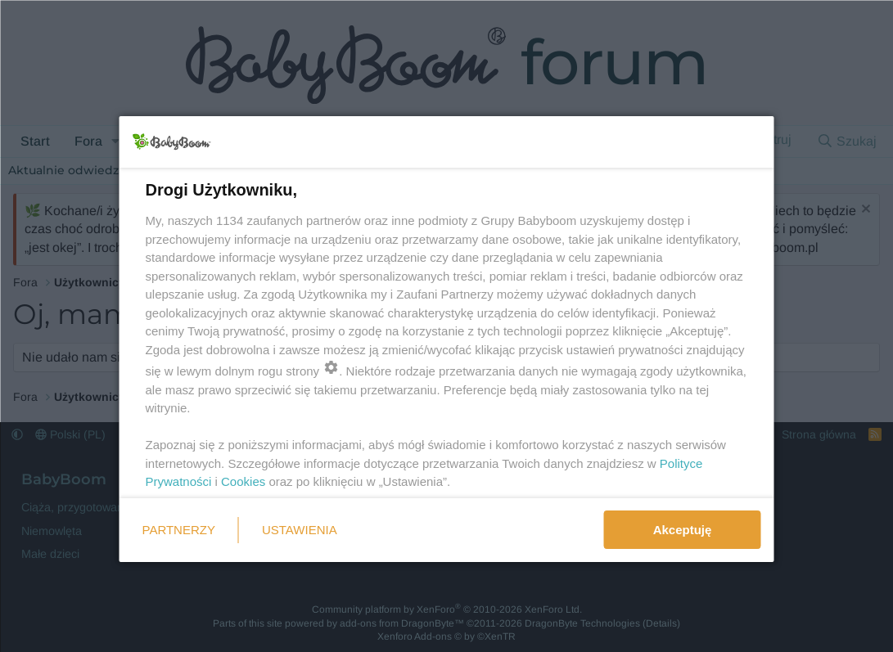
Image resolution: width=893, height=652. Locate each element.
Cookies (243, 481)
